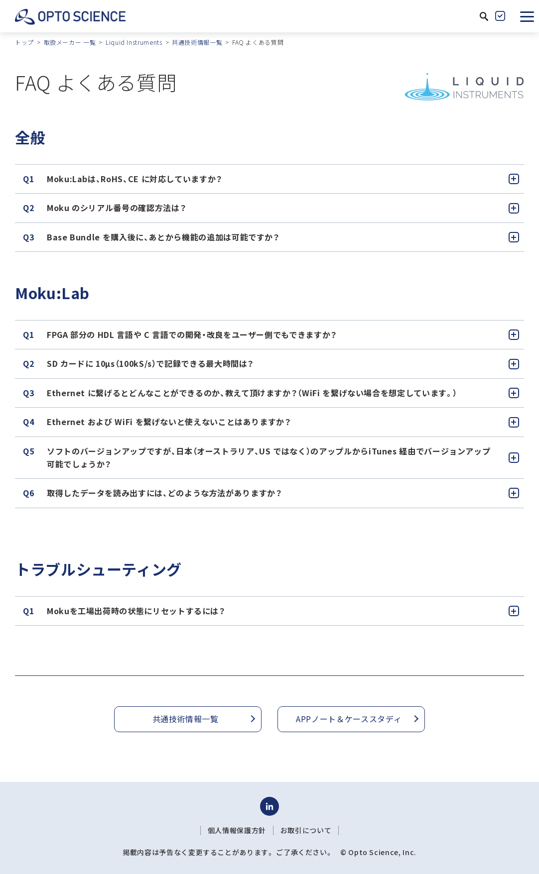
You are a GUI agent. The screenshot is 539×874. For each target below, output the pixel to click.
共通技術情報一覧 (197, 42)
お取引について (305, 830)
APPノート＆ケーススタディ (349, 719)
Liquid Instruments (134, 42)
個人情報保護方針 (237, 830)
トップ (24, 42)
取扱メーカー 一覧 (70, 42)
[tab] (269, 179)
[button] (527, 15)
